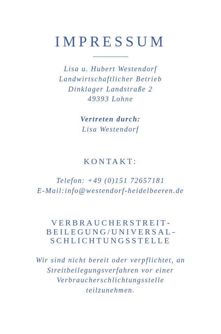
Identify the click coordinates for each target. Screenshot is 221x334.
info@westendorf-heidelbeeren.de (124, 190)
